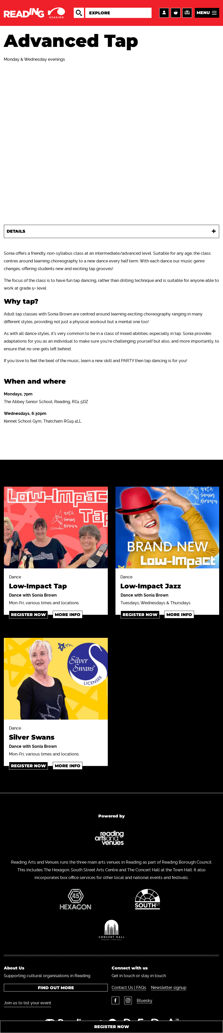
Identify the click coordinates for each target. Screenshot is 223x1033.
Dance (56, 583)
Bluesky (144, 1000)
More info (67, 614)
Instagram (128, 1000)
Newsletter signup (168, 987)
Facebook (115, 1000)
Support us (187, 13)
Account (164, 13)
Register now (28, 614)
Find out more (56, 987)
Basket (175, 13)
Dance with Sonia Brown (33, 595)
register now (140, 614)
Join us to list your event (27, 1002)
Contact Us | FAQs (129, 987)
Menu (203, 13)
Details (16, 231)
